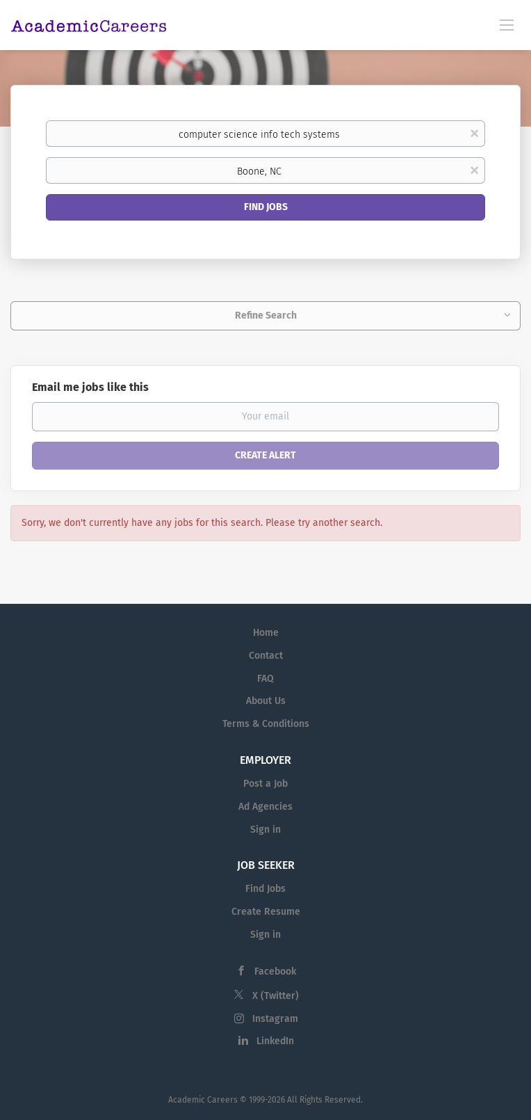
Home (266, 633)
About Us (266, 701)
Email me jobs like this (90, 387)
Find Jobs (266, 207)
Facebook (275, 971)
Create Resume (265, 912)
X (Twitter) (275, 996)
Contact (266, 656)
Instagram (275, 1019)
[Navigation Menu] (507, 24)
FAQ (265, 679)
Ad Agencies (265, 807)
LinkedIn (275, 1041)
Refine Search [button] (266, 315)
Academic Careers (203, 1100)
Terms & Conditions (265, 724)
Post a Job (265, 784)
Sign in (265, 829)
